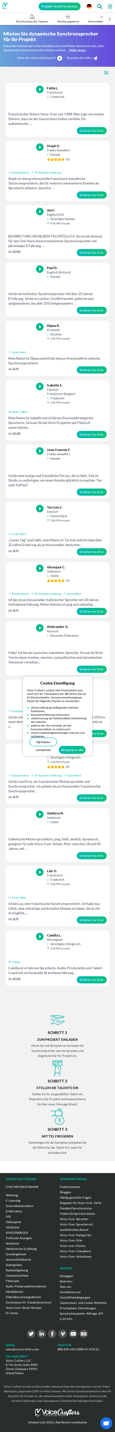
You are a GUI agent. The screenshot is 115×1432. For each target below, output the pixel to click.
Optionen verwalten (43, 743)
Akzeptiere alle (72, 750)
